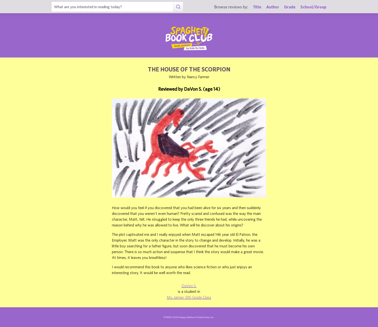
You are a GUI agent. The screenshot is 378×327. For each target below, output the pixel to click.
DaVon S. (189, 285)
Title (257, 6)
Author (272, 6)
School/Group (313, 6)
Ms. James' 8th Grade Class (189, 297)
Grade (290, 6)
